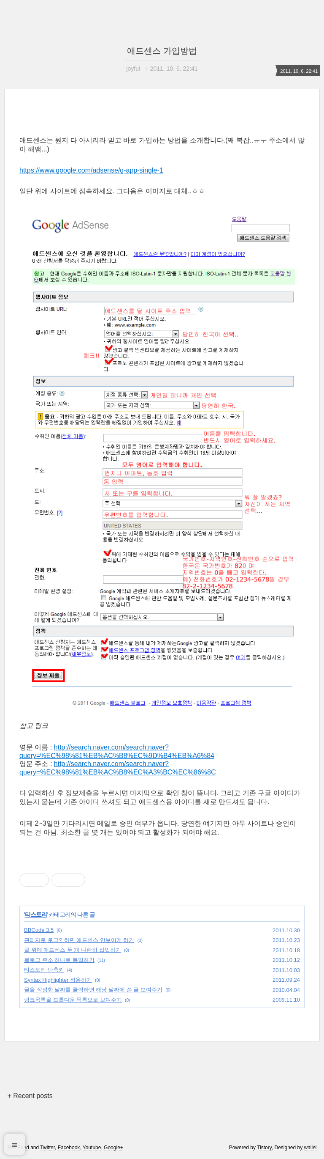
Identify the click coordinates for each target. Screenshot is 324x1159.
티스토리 (36, 914)
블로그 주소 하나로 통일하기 (59, 960)
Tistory (264, 1148)
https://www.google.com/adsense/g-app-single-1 (91, 170)
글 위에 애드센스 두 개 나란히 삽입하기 (72, 950)
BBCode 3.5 (39, 930)
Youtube (92, 1148)
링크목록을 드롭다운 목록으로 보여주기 (73, 1000)
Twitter (47, 1148)
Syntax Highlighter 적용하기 (58, 980)
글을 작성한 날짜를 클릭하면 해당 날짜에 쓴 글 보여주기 (93, 989)
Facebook (69, 1148)
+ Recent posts (29, 1095)
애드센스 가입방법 (162, 50)
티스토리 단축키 (44, 970)
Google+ (113, 1148)
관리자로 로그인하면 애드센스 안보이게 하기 (79, 940)
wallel (310, 1148)
